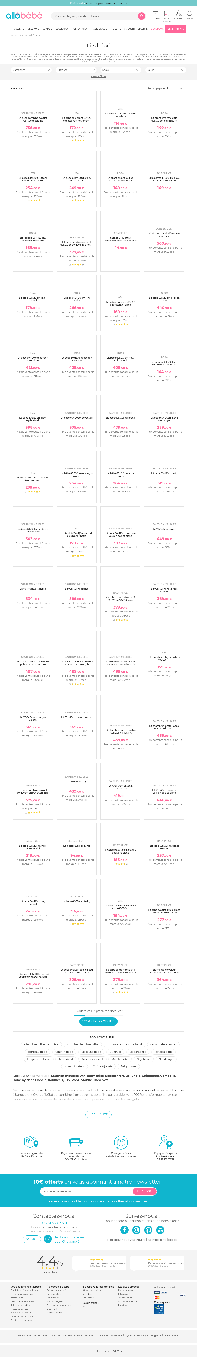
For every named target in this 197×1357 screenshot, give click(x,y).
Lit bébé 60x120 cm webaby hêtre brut (120, 115)
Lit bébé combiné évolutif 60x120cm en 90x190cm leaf (120, 971)
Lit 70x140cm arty (77, 781)
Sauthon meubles (65, 1076)
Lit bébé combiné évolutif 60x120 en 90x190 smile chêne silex (120, 600)
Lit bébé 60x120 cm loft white (77, 299)
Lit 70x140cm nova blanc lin (76, 717)
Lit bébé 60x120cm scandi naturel (164, 847)
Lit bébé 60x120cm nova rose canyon (164, 419)
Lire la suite (98, 1114)
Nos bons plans (54, 1294)
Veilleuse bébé (91, 1051)
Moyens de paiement (21, 1313)
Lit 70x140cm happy (164, 529)
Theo (97, 1080)
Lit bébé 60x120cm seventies (77, 417)
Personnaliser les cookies (23, 1301)
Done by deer (23, 1080)
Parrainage (123, 1305)
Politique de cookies (20, 1305)
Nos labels (87, 1294)
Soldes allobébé (54, 1313)
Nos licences (88, 1298)
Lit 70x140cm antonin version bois (120, 787)
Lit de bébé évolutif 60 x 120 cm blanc (164, 235)
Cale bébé (67, 1335)
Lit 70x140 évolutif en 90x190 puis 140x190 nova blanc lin (120, 663)
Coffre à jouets (102, 1066)
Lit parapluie (137, 1051)
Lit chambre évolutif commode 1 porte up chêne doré (164, 972)
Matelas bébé (163, 1051)
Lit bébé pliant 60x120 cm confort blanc (76, 179)
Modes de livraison (20, 1309)
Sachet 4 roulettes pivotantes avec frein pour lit (120, 239)
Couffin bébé (64, 1051)
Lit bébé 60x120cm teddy (77, 901)
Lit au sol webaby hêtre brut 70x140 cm (164, 658)
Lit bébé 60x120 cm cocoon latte (164, 299)
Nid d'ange (166, 1059)
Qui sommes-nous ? (56, 1290)
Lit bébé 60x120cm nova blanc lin (120, 474)
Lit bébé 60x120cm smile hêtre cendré (32, 847)
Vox (105, 1080)
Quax (66, 1080)
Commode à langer (163, 1044)
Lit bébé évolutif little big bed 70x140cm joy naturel (76, 971)
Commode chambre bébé (124, 1044)
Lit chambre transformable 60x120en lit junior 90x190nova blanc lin (164, 729)
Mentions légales (55, 1301)
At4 (83, 1076)
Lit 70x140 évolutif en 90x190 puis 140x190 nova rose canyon (33, 664)
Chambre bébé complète (41, 1044)
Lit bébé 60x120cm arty (164, 473)
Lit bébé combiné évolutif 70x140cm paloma (32, 119)
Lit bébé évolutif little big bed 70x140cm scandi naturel (33, 975)
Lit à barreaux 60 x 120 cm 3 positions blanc (120, 851)
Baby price (95, 1076)
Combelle (167, 1076)
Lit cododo (54, 1335)
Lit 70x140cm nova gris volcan (33, 718)
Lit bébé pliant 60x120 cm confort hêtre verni (33, 179)
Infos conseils (124, 1294)
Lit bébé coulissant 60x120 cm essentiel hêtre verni (76, 119)
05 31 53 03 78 (166, 1159)
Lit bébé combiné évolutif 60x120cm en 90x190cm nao (33, 791)
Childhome (150, 1076)
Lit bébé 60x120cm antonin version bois (33, 530)
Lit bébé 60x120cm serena (120, 417)
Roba (76, 1080)
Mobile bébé (120, 1059)
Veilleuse (89, 1335)
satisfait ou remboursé (121, 1146)
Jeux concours (125, 1298)
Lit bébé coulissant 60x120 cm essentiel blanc (120, 303)
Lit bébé (78, 1335)
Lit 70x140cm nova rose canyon (164, 590)
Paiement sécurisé (164, 1287)
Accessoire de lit (92, 1059)
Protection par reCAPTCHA (109, 1351)
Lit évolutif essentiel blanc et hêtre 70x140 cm (33, 479)
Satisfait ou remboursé (21, 1320)
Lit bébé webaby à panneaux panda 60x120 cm (120, 907)
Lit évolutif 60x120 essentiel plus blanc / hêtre (77, 534)
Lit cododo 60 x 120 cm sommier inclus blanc (164, 363)
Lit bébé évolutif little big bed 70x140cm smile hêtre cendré (164, 913)
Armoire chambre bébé (83, 1044)
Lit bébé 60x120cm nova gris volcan (77, 474)
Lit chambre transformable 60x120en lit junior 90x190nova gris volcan (120, 733)
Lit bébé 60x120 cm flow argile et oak (32, 419)
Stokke (86, 1080)
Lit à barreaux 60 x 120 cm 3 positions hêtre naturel (164, 179)
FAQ (84, 1306)
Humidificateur (74, 1066)
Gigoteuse (144, 1059)
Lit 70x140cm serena (76, 588)
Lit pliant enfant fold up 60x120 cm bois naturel (164, 119)
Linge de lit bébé (38, 1059)
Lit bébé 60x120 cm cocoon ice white (76, 359)
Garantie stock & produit (22, 1316)
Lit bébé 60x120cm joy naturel (32, 902)
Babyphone (129, 1066)
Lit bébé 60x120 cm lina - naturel (32, 299)
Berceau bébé (37, 1051)
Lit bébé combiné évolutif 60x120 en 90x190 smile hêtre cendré (76, 245)
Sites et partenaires (91, 1290)
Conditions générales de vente (25, 1290)
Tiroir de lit (66, 1059)
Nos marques (53, 1298)
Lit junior (115, 1051)
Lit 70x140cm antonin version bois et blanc (164, 791)
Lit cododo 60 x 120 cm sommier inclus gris (33, 239)
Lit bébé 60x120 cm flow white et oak (120, 359)
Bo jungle (133, 1076)
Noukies (54, 1080)
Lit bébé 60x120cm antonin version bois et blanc (120, 534)
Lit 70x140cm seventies (33, 588)
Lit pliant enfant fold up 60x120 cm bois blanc (120, 179)
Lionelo (40, 1080)
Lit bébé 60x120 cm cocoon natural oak (33, 359)
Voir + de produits (98, 1021)
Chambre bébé (171, 1335)
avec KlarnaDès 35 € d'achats (76, 1148)
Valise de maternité (127, 1301)
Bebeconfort (114, 1076)
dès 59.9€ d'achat (31, 1148)
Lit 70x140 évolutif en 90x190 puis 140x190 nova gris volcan (77, 664)
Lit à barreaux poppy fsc (76, 845)
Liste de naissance (127, 1290)
